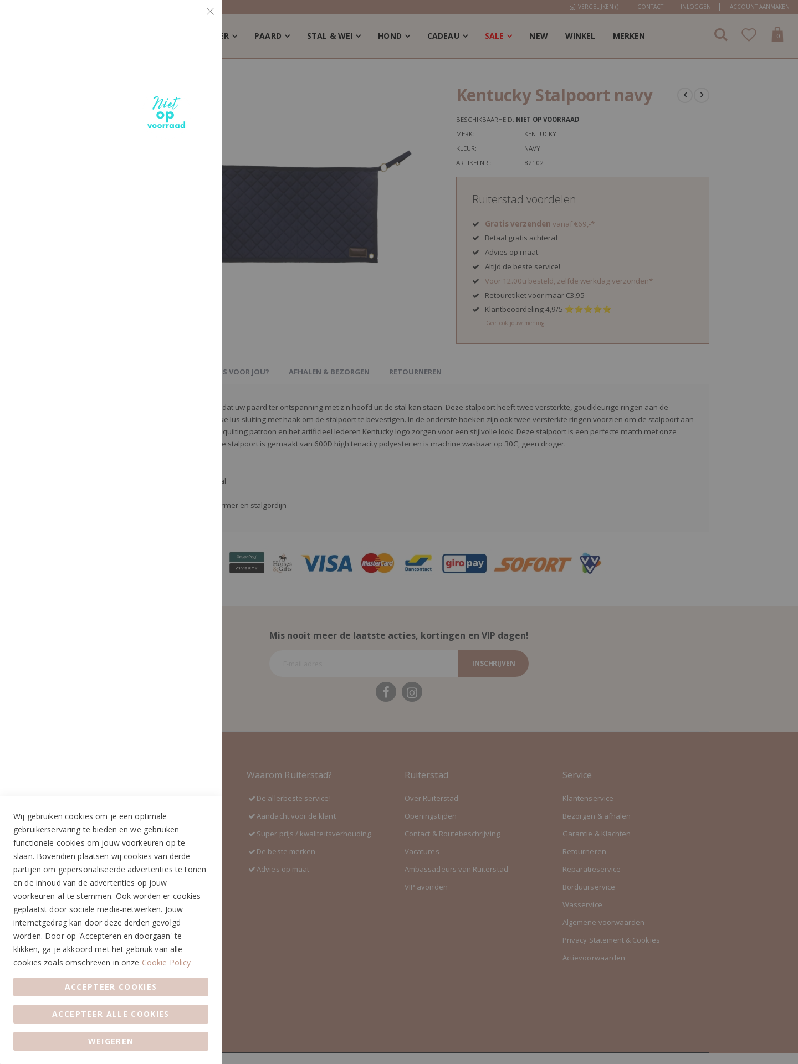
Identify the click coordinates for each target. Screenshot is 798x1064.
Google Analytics (191, 341)
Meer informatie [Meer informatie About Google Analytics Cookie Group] (179, 421)
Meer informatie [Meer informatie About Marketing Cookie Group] (179, 295)
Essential (191, 22)
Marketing (191, 161)
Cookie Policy (166, 962)
